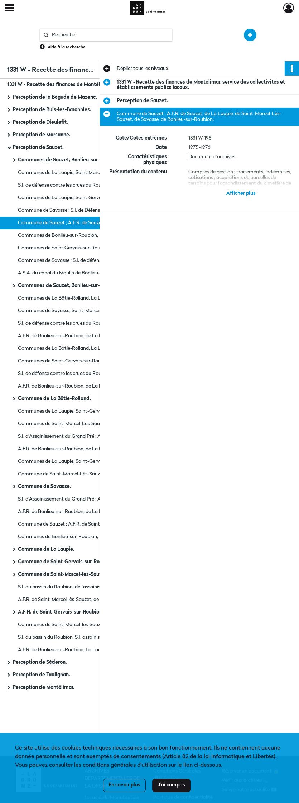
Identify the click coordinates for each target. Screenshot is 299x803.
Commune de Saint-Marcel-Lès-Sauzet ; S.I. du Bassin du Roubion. (89, 473)
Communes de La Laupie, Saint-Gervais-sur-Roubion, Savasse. (87, 411)
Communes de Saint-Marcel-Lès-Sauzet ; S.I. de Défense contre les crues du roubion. (89, 423)
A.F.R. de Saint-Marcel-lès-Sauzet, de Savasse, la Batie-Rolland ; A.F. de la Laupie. (89, 599)
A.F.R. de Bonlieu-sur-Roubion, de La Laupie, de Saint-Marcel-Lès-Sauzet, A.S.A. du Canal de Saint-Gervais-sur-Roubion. (89, 511)
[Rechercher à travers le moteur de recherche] (109, 35)
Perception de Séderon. (40, 662)
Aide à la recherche (67, 47)
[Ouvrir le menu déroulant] (9, 8)
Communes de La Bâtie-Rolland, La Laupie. (66, 348)
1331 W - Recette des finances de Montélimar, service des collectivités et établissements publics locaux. (78, 84)
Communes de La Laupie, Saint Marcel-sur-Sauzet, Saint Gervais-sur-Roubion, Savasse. (89, 172)
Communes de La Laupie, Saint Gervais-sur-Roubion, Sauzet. (85, 197)
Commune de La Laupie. (46, 549)
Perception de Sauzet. (38, 147)
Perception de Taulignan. (41, 674)
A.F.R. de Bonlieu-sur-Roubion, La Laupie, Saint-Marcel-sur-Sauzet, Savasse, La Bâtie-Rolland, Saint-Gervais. (89, 649)
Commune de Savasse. (44, 486)
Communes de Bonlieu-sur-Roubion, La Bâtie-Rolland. (78, 536)
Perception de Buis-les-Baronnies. (52, 109)
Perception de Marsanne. (42, 134)
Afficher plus (241, 193)
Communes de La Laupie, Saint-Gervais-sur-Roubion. (77, 461)
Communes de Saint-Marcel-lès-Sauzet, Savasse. (72, 624)
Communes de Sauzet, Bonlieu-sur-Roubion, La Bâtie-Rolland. (89, 160)
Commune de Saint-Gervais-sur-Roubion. (66, 561)
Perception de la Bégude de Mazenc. (55, 97)
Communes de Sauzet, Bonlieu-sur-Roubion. (69, 285)
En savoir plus (124, 785)
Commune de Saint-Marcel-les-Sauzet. (63, 574)
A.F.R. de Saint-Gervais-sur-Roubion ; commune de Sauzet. (86, 612)
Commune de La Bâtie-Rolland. (54, 398)
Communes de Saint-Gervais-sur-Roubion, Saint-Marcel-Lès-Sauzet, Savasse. (89, 360)
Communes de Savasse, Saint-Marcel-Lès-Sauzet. (73, 310)
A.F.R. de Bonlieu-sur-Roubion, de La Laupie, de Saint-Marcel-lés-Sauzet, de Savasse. (89, 335)
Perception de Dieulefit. (40, 122)
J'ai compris (171, 785)
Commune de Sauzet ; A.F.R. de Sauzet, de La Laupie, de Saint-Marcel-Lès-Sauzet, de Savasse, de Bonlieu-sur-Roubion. (89, 222)
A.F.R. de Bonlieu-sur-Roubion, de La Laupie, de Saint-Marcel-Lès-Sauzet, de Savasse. (89, 386)
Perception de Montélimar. (43, 687)
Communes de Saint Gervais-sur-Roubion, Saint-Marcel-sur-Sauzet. (89, 247)
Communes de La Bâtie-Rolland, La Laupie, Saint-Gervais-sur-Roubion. (89, 298)
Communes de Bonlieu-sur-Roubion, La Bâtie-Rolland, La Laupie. (89, 235)
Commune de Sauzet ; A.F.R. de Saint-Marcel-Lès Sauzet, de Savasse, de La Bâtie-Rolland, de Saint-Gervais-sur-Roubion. (89, 524)
